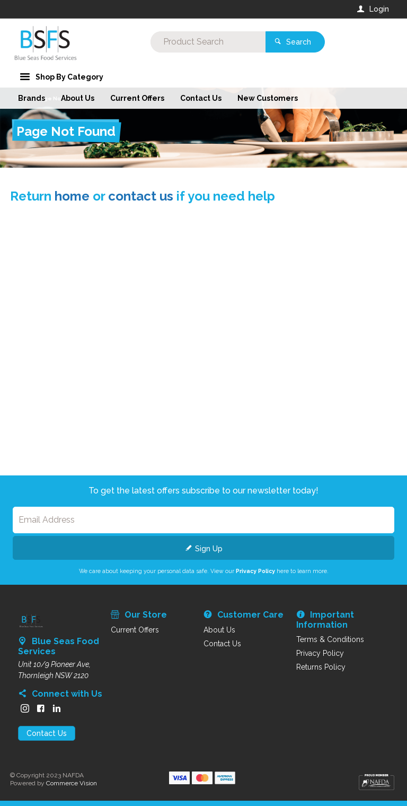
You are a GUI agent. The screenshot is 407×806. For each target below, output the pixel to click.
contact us (140, 196)
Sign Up (209, 548)
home (72, 196)
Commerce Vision (71, 783)
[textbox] (160, 42)
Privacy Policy (255, 571)
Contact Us (46, 733)
